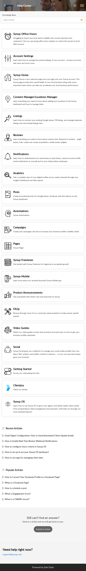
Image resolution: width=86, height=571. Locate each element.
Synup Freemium (23, 260)
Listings (17, 116)
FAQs (16, 309)
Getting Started (22, 369)
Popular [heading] (14, 470)
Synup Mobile (21, 276)
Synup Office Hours (25, 34)
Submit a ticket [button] (43, 529)
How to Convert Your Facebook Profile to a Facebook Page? (32, 477)
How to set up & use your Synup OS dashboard (27, 452)
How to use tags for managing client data (24, 457)
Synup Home (20, 75)
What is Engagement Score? (18, 493)
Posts (16, 192)
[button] (75, 6)
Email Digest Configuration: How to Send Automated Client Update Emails (39, 435)
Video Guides (21, 328)
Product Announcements (28, 292)
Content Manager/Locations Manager (35, 97)
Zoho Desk (49, 567)
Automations (20, 211)
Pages (16, 243)
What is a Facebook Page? (17, 482)
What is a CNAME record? (17, 499)
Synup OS (19, 401)
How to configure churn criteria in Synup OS (25, 446)
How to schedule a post (16, 488)
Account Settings (23, 56)
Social (16, 347)
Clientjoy (18, 385)
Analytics (18, 173)
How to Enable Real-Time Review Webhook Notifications (31, 441)
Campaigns (19, 227)
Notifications (21, 154)
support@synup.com (12, 554)
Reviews (18, 135)
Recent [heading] (14, 428)
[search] (43, 19)
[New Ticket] (43, 529)
